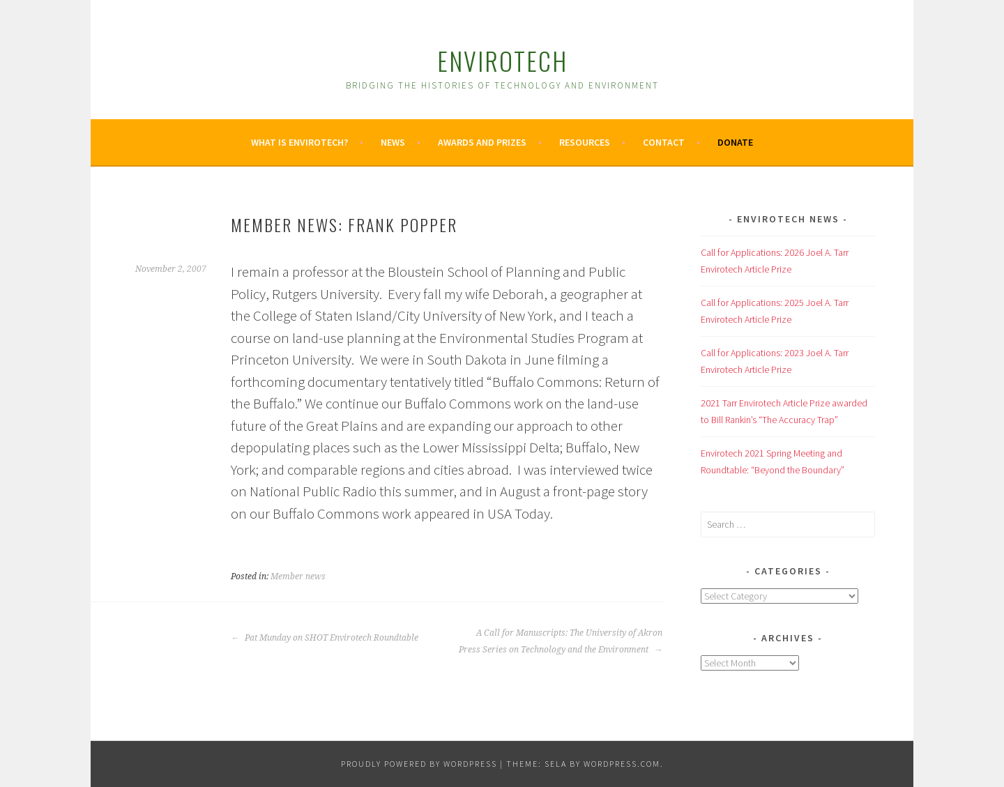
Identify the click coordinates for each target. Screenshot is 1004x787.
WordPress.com (622, 763)
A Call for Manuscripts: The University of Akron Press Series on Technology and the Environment (560, 641)
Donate (735, 142)
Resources (584, 142)
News (393, 142)
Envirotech (502, 60)
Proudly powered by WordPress (419, 763)
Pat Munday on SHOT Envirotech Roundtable (324, 638)
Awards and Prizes (482, 142)
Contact (664, 142)
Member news (298, 576)
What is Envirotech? (299, 142)
